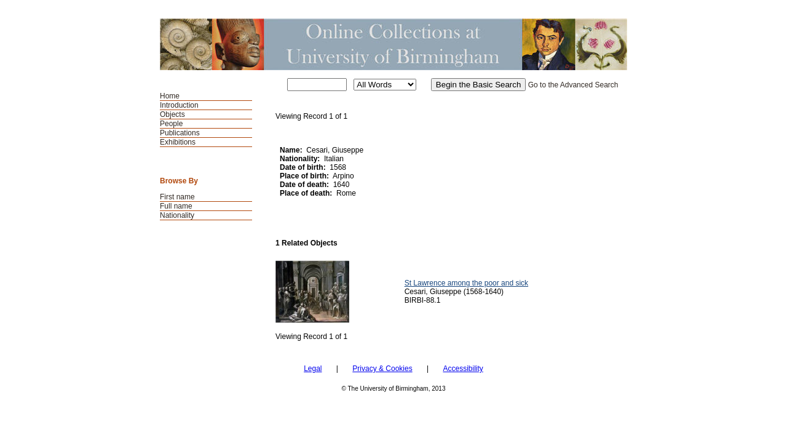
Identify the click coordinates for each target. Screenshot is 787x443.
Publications (180, 133)
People (171, 123)
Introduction (179, 105)
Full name (176, 206)
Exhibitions (178, 142)
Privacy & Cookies (382, 368)
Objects (172, 114)
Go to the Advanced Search (573, 85)
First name (177, 197)
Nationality (177, 215)
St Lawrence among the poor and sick (466, 283)
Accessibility (463, 368)
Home (170, 96)
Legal (313, 368)
